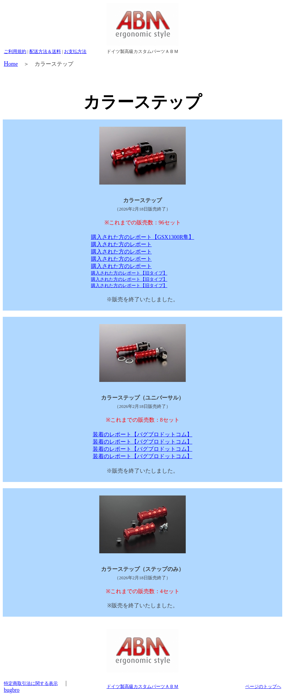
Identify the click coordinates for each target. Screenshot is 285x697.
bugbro (11, 690)
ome (11, 64)
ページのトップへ (263, 686)
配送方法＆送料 (45, 51)
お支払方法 (75, 51)
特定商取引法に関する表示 (31, 683)
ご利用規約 (15, 51)
